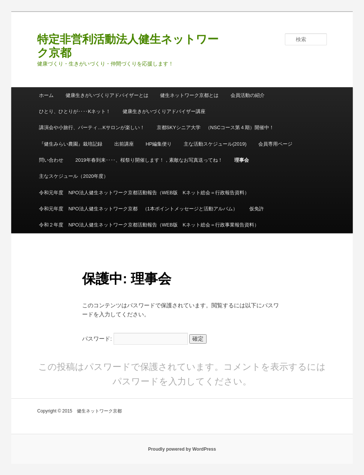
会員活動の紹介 (248, 95)
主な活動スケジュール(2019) (215, 144)
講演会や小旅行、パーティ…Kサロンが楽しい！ (92, 127)
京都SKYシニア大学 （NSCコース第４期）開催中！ (215, 127)
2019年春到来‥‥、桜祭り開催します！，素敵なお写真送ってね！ (149, 160)
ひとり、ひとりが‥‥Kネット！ (75, 111)
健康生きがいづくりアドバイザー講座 (164, 111)
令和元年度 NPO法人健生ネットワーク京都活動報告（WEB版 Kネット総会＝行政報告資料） (144, 192)
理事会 (241, 160)
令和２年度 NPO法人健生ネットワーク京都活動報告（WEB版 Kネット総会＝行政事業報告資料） (149, 225)
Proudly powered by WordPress (182, 449)
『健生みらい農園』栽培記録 (70, 144)
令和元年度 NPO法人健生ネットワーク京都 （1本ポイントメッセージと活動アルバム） (138, 208)
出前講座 (124, 144)
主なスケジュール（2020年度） (73, 176)
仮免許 (256, 208)
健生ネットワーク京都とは (189, 95)
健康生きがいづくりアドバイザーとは (107, 95)
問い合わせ (51, 160)
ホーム (46, 95)
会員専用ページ (275, 144)
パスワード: (134, 338)
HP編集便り (158, 144)
